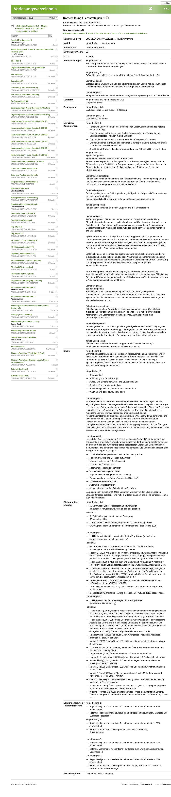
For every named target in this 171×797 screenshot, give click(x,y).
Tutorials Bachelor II (20, 369)
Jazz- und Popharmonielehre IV (24, 175)
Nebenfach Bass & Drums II (23, 213)
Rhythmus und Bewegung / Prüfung (26, 281)
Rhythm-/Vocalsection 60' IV (23, 254)
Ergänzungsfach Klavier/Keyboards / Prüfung (31, 108)
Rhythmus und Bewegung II (23, 287)
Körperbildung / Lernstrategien (24, 182)
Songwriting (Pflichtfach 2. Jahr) (25, 321)
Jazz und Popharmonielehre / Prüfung (27, 161)
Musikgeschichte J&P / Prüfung (25, 198)
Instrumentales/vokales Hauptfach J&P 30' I (30, 135)
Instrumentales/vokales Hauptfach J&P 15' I (30, 121)
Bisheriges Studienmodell (28, 26)
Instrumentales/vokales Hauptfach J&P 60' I (30, 148)
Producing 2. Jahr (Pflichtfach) (24, 240)
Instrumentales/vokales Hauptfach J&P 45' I (30, 141)
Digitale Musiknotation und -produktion (28, 68)
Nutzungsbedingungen (150, 784)
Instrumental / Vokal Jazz (136, 33)
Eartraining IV (17, 81)
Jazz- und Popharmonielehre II (24, 168)
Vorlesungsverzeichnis (35, 9)
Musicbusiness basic (20, 188)
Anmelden (166, 3)
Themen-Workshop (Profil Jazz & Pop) (28, 353)
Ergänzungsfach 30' (20, 101)
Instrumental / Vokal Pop (27, 31)
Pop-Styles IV (17, 234)
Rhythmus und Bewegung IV (23, 296)
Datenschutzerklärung (129, 784)
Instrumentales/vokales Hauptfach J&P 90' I (30, 155)
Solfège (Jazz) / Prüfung (21, 315)
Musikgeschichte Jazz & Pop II (24, 204)
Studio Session (18, 347)
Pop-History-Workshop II (22, 220)
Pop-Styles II (16, 227)
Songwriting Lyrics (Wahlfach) (24, 337)
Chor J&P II (16, 61)
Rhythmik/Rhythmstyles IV (22, 274)
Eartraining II (17, 74)
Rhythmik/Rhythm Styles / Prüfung (26, 260)
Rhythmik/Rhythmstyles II (22, 267)
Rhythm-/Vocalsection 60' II (23, 247)
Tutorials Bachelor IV (20, 376)
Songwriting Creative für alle (23, 331)
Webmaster (166, 784)
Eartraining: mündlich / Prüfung (25, 88)
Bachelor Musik (23, 29)
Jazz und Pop (38, 29)
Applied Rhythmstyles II (21, 40)
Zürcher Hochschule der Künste (24, 784)
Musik (43, 26)
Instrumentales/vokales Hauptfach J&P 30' (29, 128)
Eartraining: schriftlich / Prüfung (25, 95)
